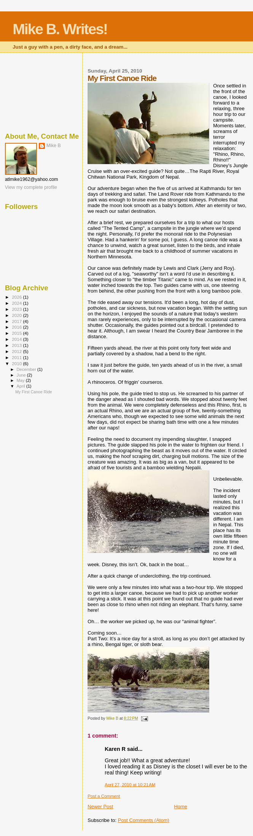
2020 (17, 315)
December (27, 369)
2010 (17, 363)
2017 (17, 321)
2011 (17, 357)
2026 (17, 296)
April (21, 386)
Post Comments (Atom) (143, 820)
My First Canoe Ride (33, 392)
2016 (17, 327)
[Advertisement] (42, 91)
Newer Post (100, 806)
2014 (17, 339)
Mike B (53, 145)
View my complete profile (31, 187)
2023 (17, 309)
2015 (17, 333)
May (21, 380)
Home (180, 806)
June (22, 375)
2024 (17, 303)
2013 (17, 345)
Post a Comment (104, 796)
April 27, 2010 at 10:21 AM (130, 784)
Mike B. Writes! (60, 29)
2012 (17, 351)
